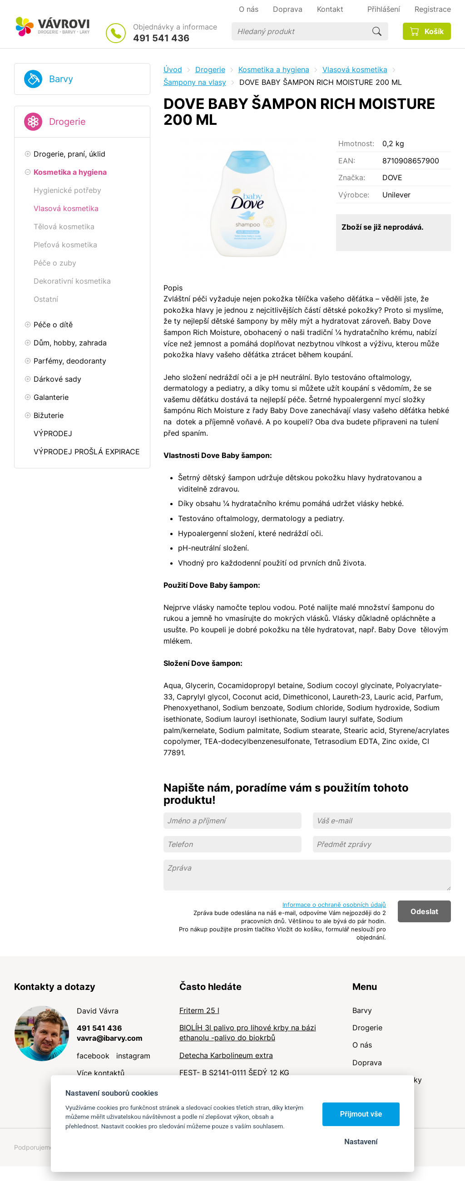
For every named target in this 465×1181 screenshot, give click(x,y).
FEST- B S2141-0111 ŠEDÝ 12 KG (234, 1072)
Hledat (377, 31)
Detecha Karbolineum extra (226, 1055)
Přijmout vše (361, 1114)
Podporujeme (34, 1147)
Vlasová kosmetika (354, 69)
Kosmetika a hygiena (273, 69)
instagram (133, 1055)
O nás (362, 1044)
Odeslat (424, 911)
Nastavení (360, 1141)
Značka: (351, 177)
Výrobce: (353, 194)
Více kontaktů (100, 1073)
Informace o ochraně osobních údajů (334, 904)
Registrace (433, 9)
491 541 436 (161, 38)
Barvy (61, 79)
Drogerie (67, 121)
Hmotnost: (356, 143)
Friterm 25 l (199, 1010)
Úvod (172, 69)
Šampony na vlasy (194, 82)
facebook (93, 1055)
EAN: (346, 160)
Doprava (367, 1062)
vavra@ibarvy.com (110, 1038)
